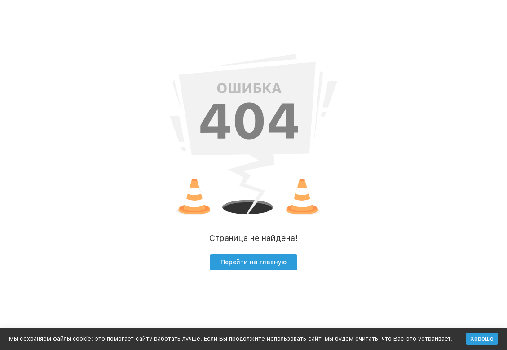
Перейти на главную (253, 262)
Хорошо (482, 338)
